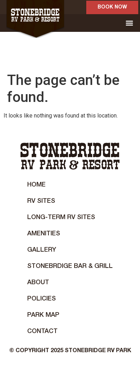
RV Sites (41, 201)
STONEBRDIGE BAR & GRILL (70, 266)
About (38, 282)
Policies (41, 299)
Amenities (43, 233)
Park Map (43, 315)
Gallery (41, 250)
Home (36, 185)
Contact (42, 331)
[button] (129, 23)
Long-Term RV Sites (61, 217)
